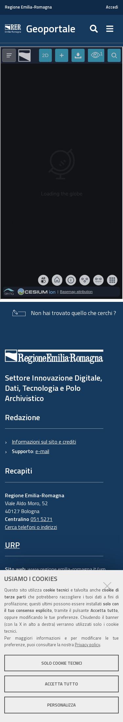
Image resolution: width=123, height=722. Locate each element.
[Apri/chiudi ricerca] (95, 29)
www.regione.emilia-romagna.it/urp (67, 569)
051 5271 (41, 519)
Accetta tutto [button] (61, 683)
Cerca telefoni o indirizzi (31, 527)
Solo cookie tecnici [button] (61, 663)
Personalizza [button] (61, 705)
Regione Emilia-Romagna (28, 7)
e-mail (42, 451)
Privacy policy (87, 644)
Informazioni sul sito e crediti (44, 442)
